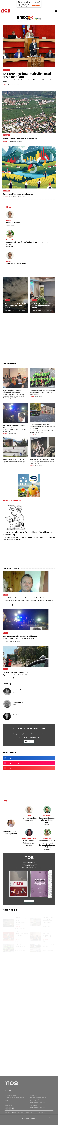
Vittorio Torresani (18, 715)
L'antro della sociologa (29, 838)
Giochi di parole (11, 829)
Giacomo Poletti (10, 225)
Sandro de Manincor (11, 836)
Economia (5, 196)
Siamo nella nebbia (13, 223)
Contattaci (29, 741)
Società (5, 141)
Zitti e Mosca (47, 815)
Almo (9, 84)
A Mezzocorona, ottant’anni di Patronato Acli (20, 139)
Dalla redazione (12, 141)
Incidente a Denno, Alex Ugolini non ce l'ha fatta (20, 636)
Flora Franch (17, 690)
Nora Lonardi (29, 845)
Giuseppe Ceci (9, 246)
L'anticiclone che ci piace (16, 264)
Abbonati (29, 901)
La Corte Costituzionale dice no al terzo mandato (27, 75)
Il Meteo (8, 220)
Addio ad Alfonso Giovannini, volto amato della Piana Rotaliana (25, 598)
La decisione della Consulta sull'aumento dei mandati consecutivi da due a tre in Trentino (27, 80)
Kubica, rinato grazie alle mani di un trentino (47, 820)
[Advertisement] (29, 325)
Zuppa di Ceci (10, 239)
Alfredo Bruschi (18, 702)
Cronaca (5, 594)
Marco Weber (6, 605)
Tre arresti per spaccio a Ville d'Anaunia (16, 672)
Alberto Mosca (47, 824)
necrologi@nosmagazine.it (31, 737)
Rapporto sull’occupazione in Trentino (18, 194)
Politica (5, 84)
